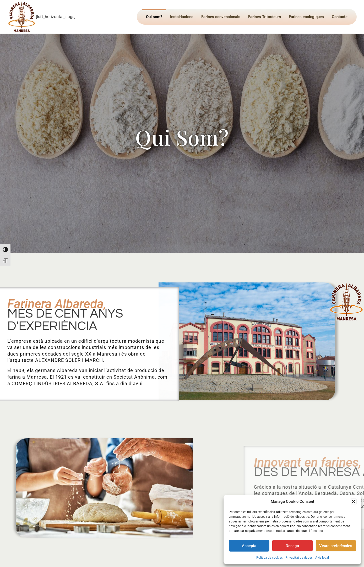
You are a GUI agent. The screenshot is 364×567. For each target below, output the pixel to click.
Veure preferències (335, 545)
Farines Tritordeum (264, 16)
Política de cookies (269, 557)
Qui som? (154, 16)
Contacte (339, 16)
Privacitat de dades (299, 557)
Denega (292, 545)
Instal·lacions (181, 16)
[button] (353, 501)
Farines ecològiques (306, 16)
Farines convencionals (220, 16)
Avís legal (322, 557)
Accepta (249, 545)
